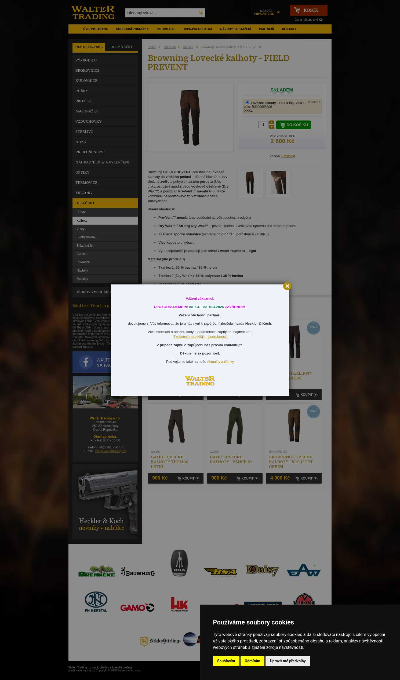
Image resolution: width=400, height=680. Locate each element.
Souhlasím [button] (226, 661)
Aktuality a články (220, 362)
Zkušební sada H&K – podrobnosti (200, 337)
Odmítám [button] (252, 661)
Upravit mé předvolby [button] (288, 661)
